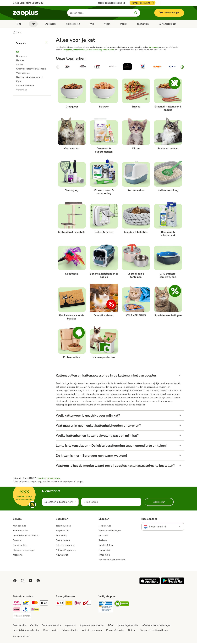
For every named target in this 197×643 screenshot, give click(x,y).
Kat (33, 23)
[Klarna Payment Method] (17, 610)
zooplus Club (62, 530)
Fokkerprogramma (65, 545)
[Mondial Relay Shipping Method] (78, 603)
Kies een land (149, 519)
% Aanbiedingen (167, 23)
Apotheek (50, 23)
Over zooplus (19, 625)
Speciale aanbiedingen (109, 530)
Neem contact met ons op (111, 2)
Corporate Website (51, 625)
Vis (92, 23)
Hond (18, 23)
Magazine (17, 554)
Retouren (17, 540)
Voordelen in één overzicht (111, 559)
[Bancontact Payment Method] (26, 603)
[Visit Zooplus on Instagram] (23, 581)
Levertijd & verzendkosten (26, 535)
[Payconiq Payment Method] (17, 603)
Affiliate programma (92, 630)
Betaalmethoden (70, 630)
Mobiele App (104, 525)
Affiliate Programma (66, 550)
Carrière (34, 625)
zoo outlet (103, 535)
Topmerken (143, 23)
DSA (110, 625)
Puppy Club (104, 550)
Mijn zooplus (19, 525)
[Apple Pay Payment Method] (44, 603)
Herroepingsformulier (127, 625)
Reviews (102, 540)
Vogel (107, 23)
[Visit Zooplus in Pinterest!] (38, 581)
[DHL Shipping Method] (69, 603)
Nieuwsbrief (62, 554)
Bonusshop (61, 535)
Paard (123, 23)
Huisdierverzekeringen (24, 550)
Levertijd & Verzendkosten (26, 630)
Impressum (70, 625)
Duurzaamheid (20, 545)
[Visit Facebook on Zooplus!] (15, 581)
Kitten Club (104, 554)
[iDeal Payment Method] (35, 610)
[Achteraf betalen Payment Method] (22, 616)
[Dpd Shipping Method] (60, 603)
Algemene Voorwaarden (92, 625)
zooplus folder (105, 545)
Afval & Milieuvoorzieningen (156, 625)
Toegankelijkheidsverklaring (154, 630)
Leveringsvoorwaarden (48, 478)
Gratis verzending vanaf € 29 (28, 2)
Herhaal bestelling (142, 3)
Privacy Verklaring (115, 630)
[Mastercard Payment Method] (35, 603)
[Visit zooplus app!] (149, 583)
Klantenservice (20, 530)
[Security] (105, 607)
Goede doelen (63, 540)
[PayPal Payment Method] (26, 610)
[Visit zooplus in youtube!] (30, 581)
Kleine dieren (73, 23)
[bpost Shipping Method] (87, 603)
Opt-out (132, 630)
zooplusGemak (63, 525)
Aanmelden (159, 501)
